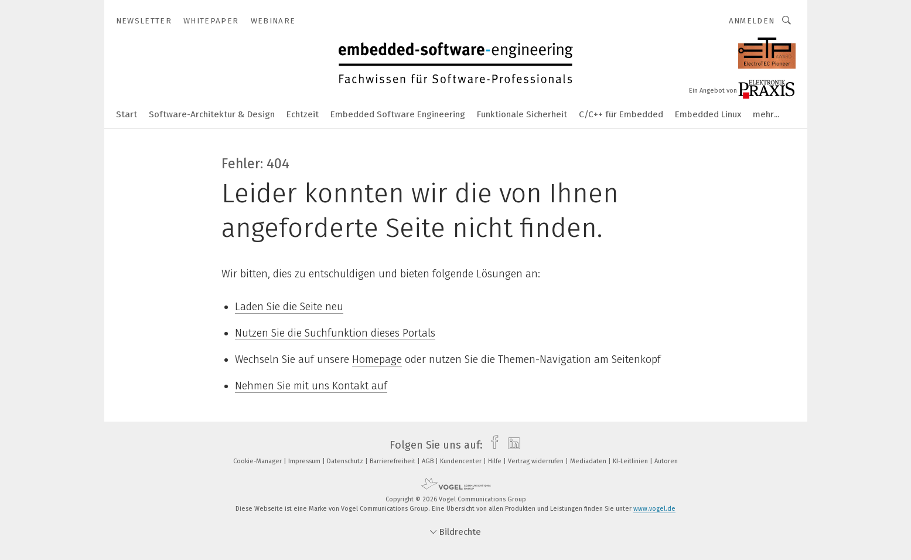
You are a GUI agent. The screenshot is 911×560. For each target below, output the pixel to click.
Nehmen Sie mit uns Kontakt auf (311, 385)
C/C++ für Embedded (621, 114)
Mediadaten (589, 461)
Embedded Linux (708, 114)
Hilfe (495, 461)
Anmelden (752, 21)
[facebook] (492, 445)
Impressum (305, 461)
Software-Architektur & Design (212, 114)
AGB (428, 461)
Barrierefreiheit (393, 461)
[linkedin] (511, 445)
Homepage (377, 359)
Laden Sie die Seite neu (289, 306)
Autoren (666, 461)
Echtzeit (302, 114)
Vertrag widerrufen (536, 461)
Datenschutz (346, 461)
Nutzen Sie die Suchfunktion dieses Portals (335, 333)
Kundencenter (461, 461)
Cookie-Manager (258, 461)
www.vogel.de (654, 509)
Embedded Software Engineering (397, 114)
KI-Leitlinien (631, 461)
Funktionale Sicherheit (522, 114)
